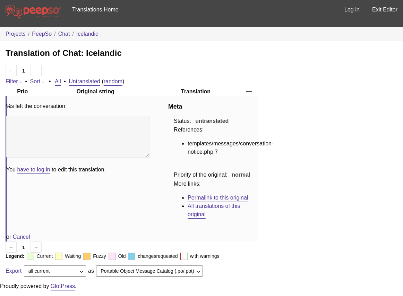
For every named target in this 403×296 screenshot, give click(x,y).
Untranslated (84, 81)
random (113, 81)
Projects (16, 34)
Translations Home (95, 9)
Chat (64, 34)
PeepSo (42, 34)
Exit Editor (384, 9)
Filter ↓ (14, 81)
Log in (352, 9)
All (58, 81)
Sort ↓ (37, 81)
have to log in (33, 169)
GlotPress (63, 286)
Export (14, 271)
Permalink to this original (218, 198)
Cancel (21, 237)
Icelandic (87, 34)
